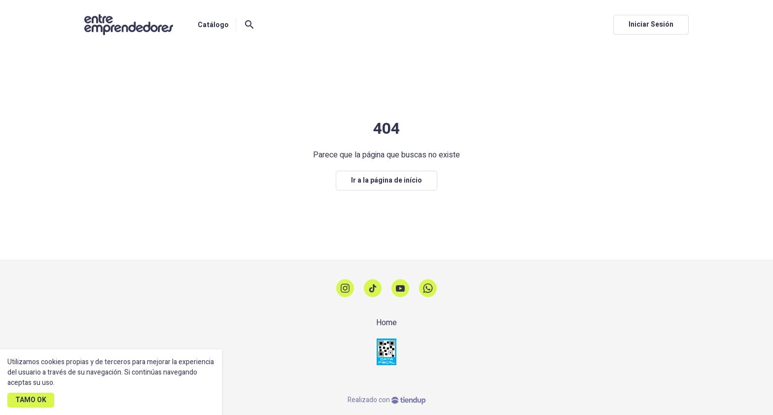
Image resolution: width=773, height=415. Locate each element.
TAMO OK (30, 400)
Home (386, 323)
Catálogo (213, 25)
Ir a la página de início (386, 180)
